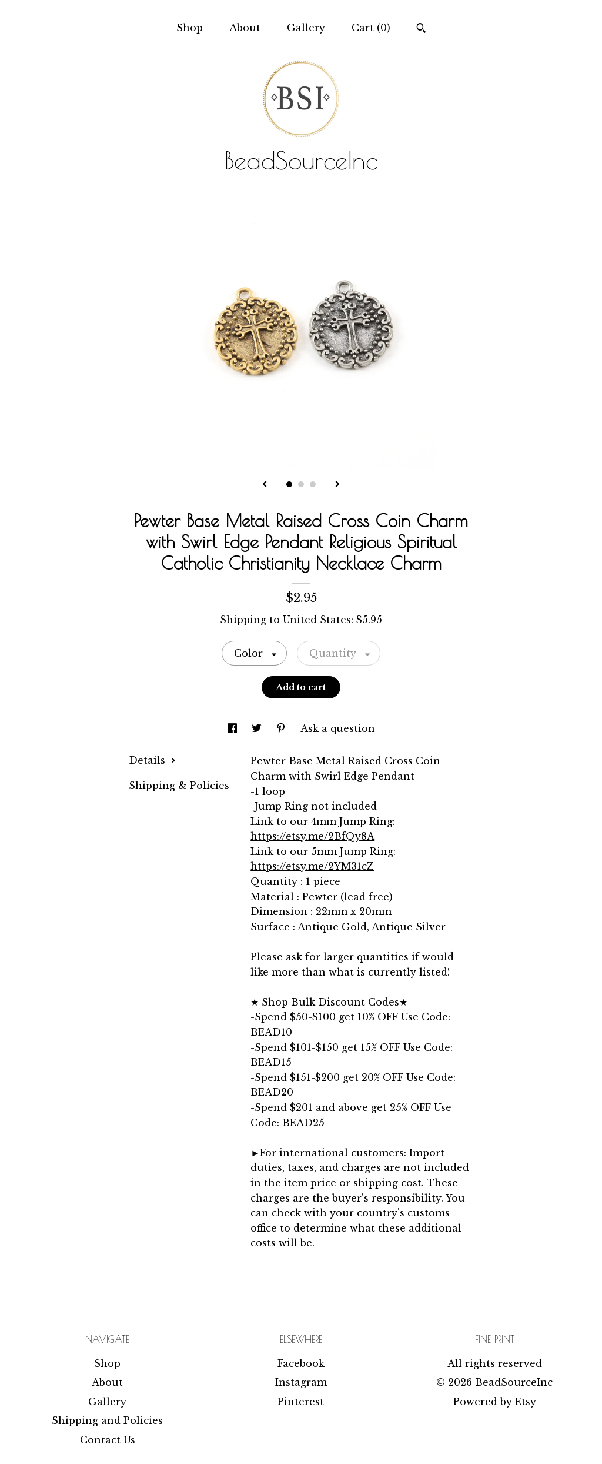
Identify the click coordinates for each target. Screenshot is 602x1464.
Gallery (306, 28)
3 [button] (313, 484)
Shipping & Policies (179, 785)
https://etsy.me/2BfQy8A (312, 836)
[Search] (421, 29)
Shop (189, 28)
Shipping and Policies (107, 1420)
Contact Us (107, 1440)
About (244, 28)
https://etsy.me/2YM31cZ (312, 866)
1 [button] (289, 484)
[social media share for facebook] (234, 728)
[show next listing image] (337, 485)
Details (152, 760)
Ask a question (337, 728)
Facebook (301, 1363)
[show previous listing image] (264, 485)
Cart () (371, 28)
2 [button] (301, 484)
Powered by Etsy (494, 1402)
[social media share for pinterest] (282, 728)
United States (317, 619)
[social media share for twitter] (258, 728)
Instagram (301, 1382)
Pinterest (300, 1402)
